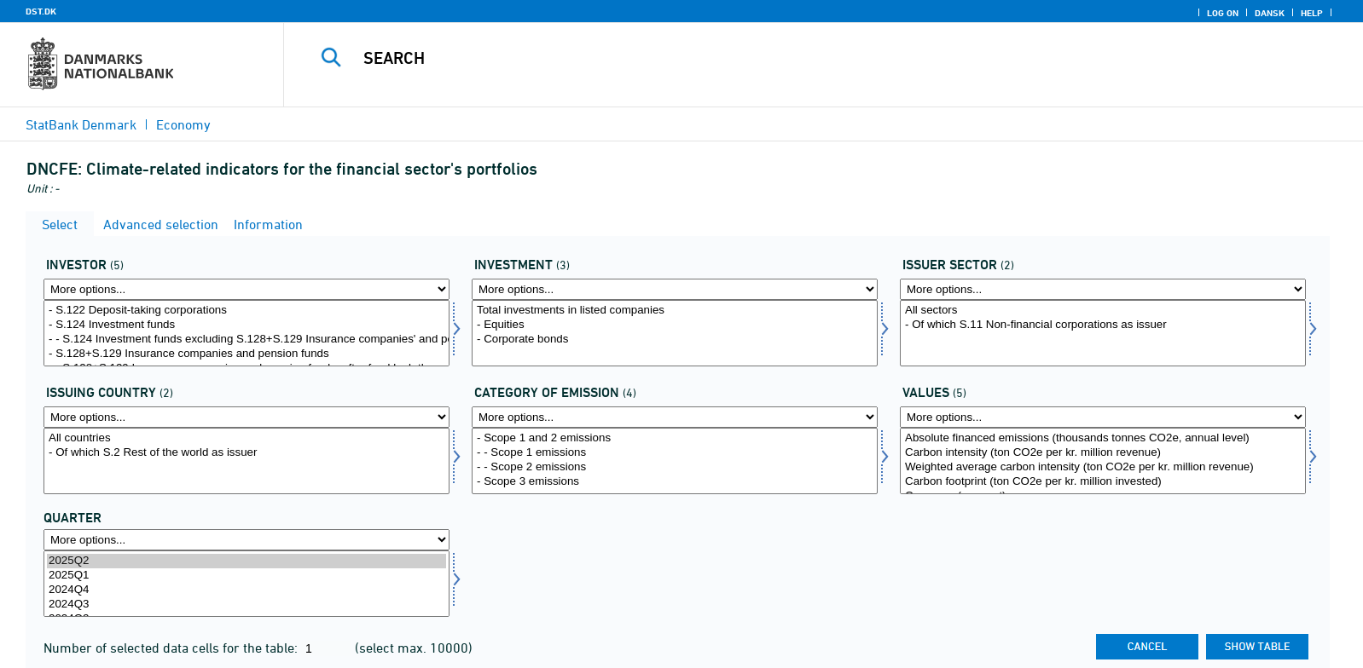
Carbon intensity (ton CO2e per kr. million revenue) (1102, 453)
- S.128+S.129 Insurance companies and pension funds (246, 354)
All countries (246, 438)
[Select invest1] (675, 333)
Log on (1222, 13)
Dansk (1270, 13)
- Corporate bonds (674, 339)
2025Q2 (246, 561)
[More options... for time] (247, 539)
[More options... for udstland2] (247, 417)
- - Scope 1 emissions (674, 453)
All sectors (1102, 310)
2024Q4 (246, 590)
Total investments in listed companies (674, 310)
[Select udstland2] (247, 461)
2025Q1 (246, 575)
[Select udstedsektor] (1103, 333)
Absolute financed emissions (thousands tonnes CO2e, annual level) (1102, 438)
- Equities (674, 325)
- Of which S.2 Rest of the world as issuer (246, 453)
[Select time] (247, 583)
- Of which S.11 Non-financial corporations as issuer (1102, 325)
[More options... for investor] (247, 289)
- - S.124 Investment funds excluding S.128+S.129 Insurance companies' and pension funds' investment (246, 339)
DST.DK (41, 11)
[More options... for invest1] (675, 289)
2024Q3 (246, 604)
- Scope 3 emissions (674, 482)
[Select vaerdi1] (1103, 461)
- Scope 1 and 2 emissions (674, 438)
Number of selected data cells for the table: (172, 647)
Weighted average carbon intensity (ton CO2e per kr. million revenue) (1102, 467)
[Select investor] (247, 333)
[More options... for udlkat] (675, 417)
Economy (183, 124)
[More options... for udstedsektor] (1103, 289)
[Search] (782, 58)
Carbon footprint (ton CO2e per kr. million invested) (1102, 482)
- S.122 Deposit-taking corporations (246, 310)
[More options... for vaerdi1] (1103, 417)
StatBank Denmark (81, 124)
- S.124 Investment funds (246, 325)
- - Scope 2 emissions (674, 467)
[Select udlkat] (675, 461)
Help (1312, 13)
